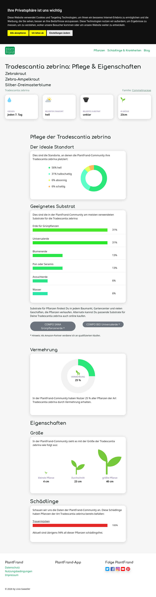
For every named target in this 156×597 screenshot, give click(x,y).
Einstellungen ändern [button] (59, 33)
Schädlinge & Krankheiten (124, 50)
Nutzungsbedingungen (18, 571)
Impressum (12, 575)
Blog (147, 50)
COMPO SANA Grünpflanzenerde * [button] (53, 326)
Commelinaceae (141, 90)
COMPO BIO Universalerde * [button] (103, 324)
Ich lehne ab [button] (38, 33)
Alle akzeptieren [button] (18, 33)
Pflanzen (99, 50)
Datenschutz (12, 567)
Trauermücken (41, 521)
